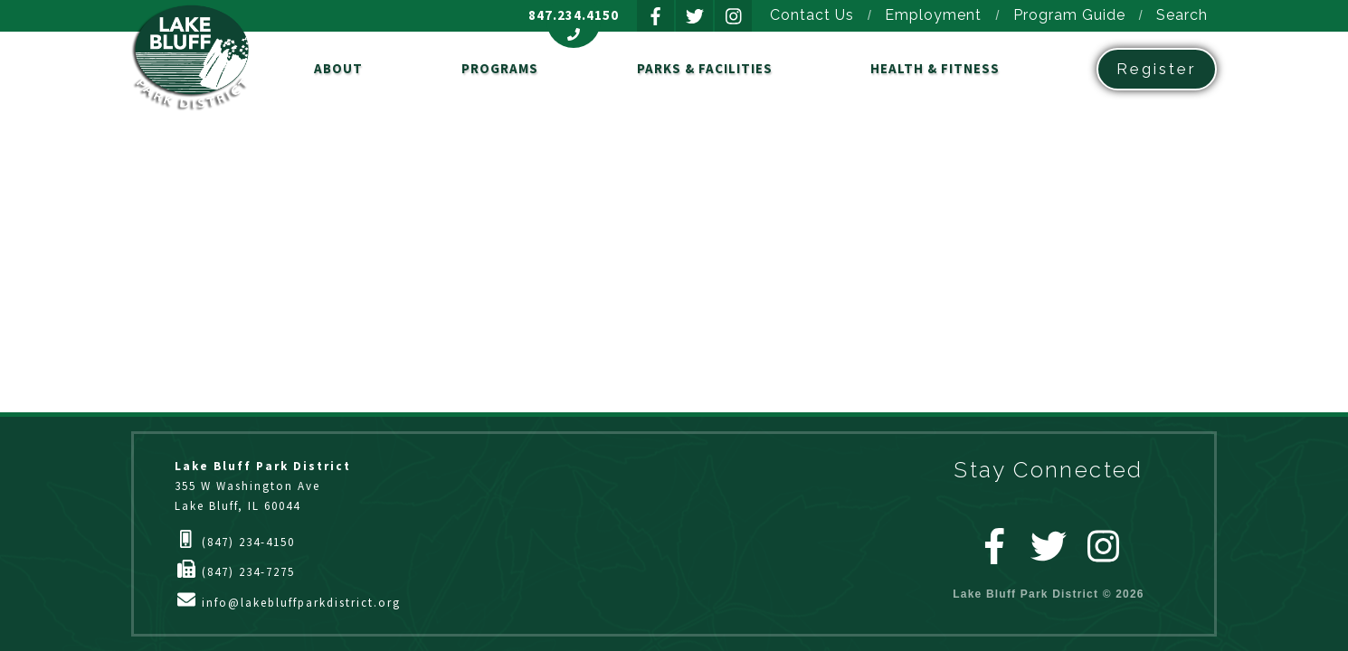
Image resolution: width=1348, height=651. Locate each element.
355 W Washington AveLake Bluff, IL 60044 (263, 486)
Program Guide (1069, 15)
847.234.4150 (573, 15)
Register (1156, 69)
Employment (933, 15)
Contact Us (812, 15)
